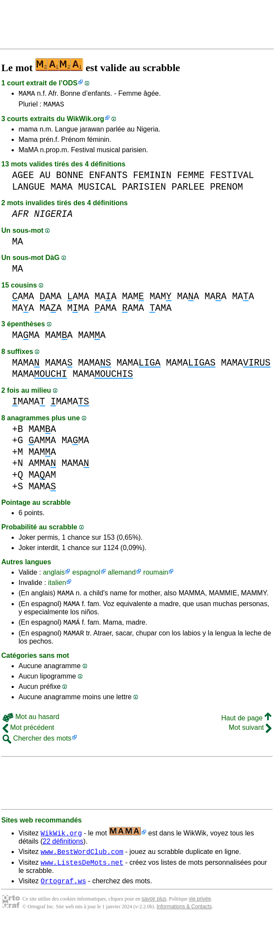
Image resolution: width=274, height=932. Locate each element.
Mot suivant (250, 735)
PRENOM (226, 189)
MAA (105, 299)
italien (57, 585)
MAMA (27, 94)
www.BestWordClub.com (81, 860)
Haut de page (246, 725)
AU (45, 178)
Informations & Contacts (184, 918)
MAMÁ (71, 628)
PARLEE (188, 189)
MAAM (42, 477)
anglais (54, 575)
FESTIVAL (232, 178)
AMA (23, 299)
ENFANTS (108, 178)
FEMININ (152, 178)
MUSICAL (97, 189)
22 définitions (63, 849)
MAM (133, 299)
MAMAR (73, 640)
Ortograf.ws (63, 892)
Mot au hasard (31, 724)
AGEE (23, 178)
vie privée (200, 910)
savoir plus (154, 910)
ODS (70, 83)
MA (17, 244)
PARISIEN (144, 189)
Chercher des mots (37, 746)
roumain (155, 575)
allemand (122, 575)
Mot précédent (28, 735)
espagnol (86, 575)
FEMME (191, 178)
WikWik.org (85, 121)
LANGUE (28, 189)
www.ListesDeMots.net (81, 872)
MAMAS (54, 106)
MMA (78, 310)
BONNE (70, 178)
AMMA (42, 443)
